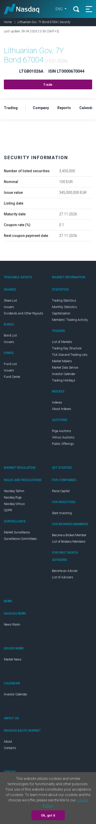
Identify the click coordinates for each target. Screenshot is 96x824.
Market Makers (62, 361)
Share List (10, 300)
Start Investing (62, 513)
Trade (48, 85)
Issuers (9, 307)
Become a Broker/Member (69, 535)
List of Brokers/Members (69, 541)
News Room (12, 624)
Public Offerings (63, 444)
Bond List (10, 335)
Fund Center (12, 377)
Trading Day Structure (66, 348)
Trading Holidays (63, 380)
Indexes (57, 402)
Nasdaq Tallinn (14, 491)
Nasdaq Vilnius (14, 504)
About (8, 741)
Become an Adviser (65, 571)
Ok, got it (48, 815)
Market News (13, 659)
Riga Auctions (61, 431)
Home (8, 22)
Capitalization (61, 313)
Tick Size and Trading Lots (70, 355)
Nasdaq (21, 9)
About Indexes (61, 409)
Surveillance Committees (20, 539)
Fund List (10, 364)
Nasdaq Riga (13, 497)
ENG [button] (59, 9)
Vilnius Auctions (63, 437)
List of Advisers (62, 577)
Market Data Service (65, 367)
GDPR (8, 510)
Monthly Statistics (64, 307)
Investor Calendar (63, 374)
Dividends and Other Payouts (23, 313)
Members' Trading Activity (70, 320)
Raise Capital (61, 491)
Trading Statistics (64, 300)
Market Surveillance (17, 532)
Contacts (10, 748)
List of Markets (62, 342)
